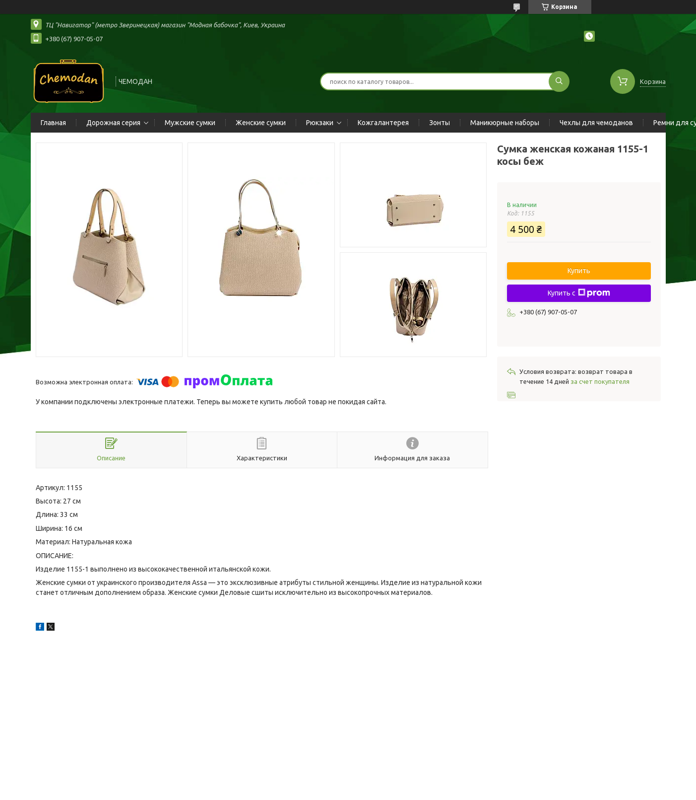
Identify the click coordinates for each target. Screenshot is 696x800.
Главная (53, 122)
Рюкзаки (319, 122)
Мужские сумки (190, 122)
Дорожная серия (113, 122)
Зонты (439, 122)
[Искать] (559, 81)
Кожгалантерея (383, 122)
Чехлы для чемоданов (596, 122)
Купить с (579, 293)
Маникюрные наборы (504, 122)
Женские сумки (261, 122)
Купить (579, 271)
